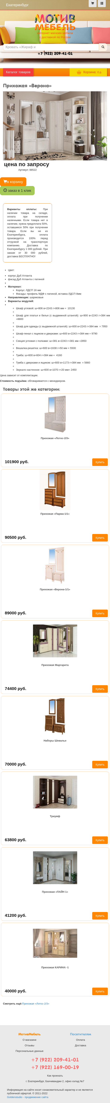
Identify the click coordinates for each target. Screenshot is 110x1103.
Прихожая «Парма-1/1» (55, 513)
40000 (15, 991)
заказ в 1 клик (17, 190)
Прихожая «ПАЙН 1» (55, 891)
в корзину (13, 182)
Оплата (80, 1039)
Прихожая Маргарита (55, 665)
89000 (15, 613)
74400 (15, 688)
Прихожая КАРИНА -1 (55, 967)
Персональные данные (30, 1050)
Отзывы (29, 1045)
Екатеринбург (17, 5)
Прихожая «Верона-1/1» (55, 589)
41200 (15, 915)
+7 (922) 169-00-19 (55, 1067)
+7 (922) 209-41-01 (55, 1060)
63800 (15, 839)
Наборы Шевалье (55, 740)
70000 (15, 764)
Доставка (80, 1045)
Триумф (55, 816)
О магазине (29, 1039)
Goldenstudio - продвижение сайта (27, 1097)
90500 (15, 537)
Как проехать (55, 1075)
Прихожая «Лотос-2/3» (55, 438)
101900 (17, 461)
